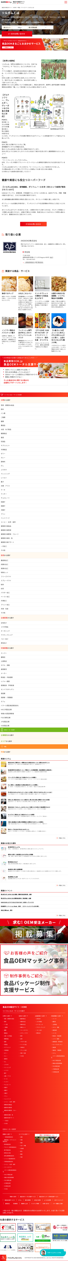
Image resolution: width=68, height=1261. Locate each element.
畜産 (2, 437)
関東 (21, 1154)
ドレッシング (5, 474)
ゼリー (3, 453)
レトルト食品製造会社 (9, 1158)
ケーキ (3, 490)
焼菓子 (3, 506)
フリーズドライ (6, 576)
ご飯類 (3, 417)
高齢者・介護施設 (7, 697)
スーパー (4, 653)
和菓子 (3, 502)
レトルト (4, 478)
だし (2, 466)
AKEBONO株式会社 (29, 240)
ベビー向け (4, 639)
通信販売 (4, 669)
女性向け (4, 623)
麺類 (2, 421)
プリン (3, 514)
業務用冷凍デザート (7, 542)
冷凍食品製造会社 (8, 1161)
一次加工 (4, 546)
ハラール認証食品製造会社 (10, 705)
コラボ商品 (4, 627)
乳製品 (3, 441)
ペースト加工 (5, 596)
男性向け (4, 643)
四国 (21, 1143)
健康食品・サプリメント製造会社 (9, 1140)
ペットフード (5, 518)
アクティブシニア (7, 635)
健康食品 (4, 433)
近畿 (21, 1137)
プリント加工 (5, 605)
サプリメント (5, 445)
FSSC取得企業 (5, 717)
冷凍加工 (4, 601)
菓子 (2, 482)
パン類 (3, 413)
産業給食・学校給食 (7, 685)
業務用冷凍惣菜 (6, 530)
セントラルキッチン (7, 689)
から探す (5, 400)
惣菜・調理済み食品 (7, 405)
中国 (21, 1140)
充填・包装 (4, 609)
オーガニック (5, 631)
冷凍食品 (4, 449)
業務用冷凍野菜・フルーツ (10, 534)
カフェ (3, 701)
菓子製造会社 (39, 262)
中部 (21, 1157)
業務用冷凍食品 (6, 526)
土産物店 (4, 661)
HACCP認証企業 (6, 709)
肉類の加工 (4, 564)
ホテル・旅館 (5, 665)
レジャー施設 (5, 681)
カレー (3, 457)
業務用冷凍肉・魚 (7, 538)
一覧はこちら (61, 838)
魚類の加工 (4, 568)
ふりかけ (4, 470)
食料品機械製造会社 (9, 1156)
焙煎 (2, 588)
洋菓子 (3, 510)
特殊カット (4, 572)
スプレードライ (6, 580)
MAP (51, 257)
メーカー (4, 673)
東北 (21, 1151)
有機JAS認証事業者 (7, 713)
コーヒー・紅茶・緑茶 (8, 522)
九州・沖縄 (23, 1145)
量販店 (3, 657)
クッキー (4, 494)
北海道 (22, 1148)
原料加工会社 (7, 1153)
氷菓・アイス (5, 486)
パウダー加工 (5, 592)
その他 (3, 550)
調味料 (3, 461)
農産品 (3, 425)
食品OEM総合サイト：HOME (9, 7)
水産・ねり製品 (6, 429)
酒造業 (3, 693)
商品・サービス (22, 7)
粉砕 (2, 584)
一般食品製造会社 (29, 262)
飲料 (2, 409)
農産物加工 (4, 560)
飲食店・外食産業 (7, 677)
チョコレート (5, 498)
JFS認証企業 (5, 721)
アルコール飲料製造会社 (10, 1147)
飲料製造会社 (7, 1144)
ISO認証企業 (5, 725)
